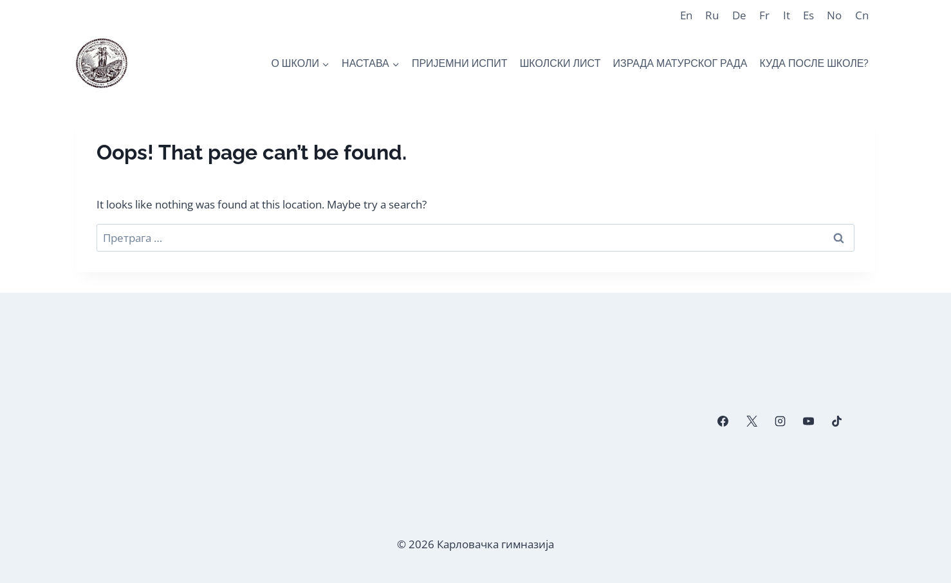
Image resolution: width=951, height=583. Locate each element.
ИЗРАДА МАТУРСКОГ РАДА (680, 63)
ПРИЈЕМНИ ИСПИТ (460, 63)
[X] (751, 421)
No (834, 15)
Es (808, 15)
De (739, 15)
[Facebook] (723, 421)
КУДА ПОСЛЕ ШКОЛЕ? (814, 63)
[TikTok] (837, 421)
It (786, 15)
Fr (764, 15)
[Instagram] (780, 421)
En (686, 15)
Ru (712, 15)
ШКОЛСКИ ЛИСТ (560, 63)
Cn (862, 15)
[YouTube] (808, 421)
